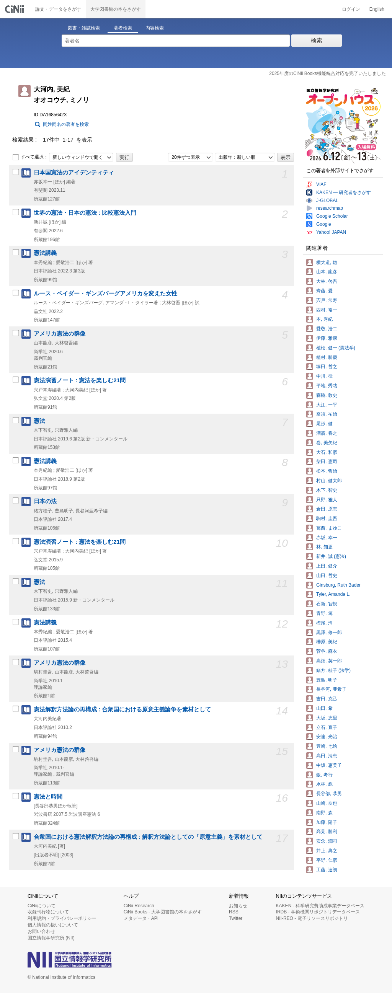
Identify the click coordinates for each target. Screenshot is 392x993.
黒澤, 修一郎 (329, 632)
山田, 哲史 (326, 575)
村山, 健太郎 (329, 480)
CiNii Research (139, 905)
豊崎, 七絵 (326, 746)
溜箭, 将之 (326, 433)
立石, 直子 (326, 727)
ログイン (351, 9)
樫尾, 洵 (324, 623)
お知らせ (238, 905)
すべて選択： (30, 157)
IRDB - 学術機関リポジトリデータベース (318, 912)
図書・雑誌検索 (84, 28)
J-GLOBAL (327, 200)
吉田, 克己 (326, 698)
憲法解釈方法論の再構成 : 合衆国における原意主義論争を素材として (122, 709)
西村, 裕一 (326, 310)
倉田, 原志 (326, 509)
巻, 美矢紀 (326, 442)
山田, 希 (324, 708)
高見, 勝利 (326, 831)
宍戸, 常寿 (326, 300)
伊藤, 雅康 (326, 338)
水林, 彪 (324, 784)
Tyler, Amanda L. (333, 594)
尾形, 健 (324, 423)
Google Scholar (332, 216)
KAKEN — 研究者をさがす (343, 192)
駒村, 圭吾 (326, 518)
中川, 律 (324, 376)
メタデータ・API (141, 918)
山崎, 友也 (326, 803)
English (376, 9)
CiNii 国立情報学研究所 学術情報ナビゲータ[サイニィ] (15, 9)
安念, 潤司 (326, 841)
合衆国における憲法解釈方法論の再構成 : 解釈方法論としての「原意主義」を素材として (148, 837)
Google (323, 224)
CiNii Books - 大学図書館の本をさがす (163, 912)
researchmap (329, 208)
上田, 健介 (326, 566)
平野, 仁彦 (326, 860)
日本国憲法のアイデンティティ (74, 173)
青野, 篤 (324, 613)
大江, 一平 (326, 405)
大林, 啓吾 (326, 281)
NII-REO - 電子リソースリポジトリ (312, 918)
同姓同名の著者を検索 (66, 124)
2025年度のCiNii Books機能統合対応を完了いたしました (327, 73)
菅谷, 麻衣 (326, 651)
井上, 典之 (326, 850)
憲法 (39, 421)
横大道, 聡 (326, 262)
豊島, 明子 (326, 680)
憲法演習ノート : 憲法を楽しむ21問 (80, 380)
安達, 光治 (326, 736)
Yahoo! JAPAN (331, 232)
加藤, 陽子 (326, 822)
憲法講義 (45, 253)
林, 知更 (324, 546)
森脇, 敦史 (326, 395)
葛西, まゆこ (329, 528)
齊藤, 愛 (324, 290)
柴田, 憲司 (326, 461)
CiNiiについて (42, 905)
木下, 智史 (326, 490)
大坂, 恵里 (326, 718)
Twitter (235, 918)
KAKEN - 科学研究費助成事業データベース (320, 905)
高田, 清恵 (326, 755)
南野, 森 (324, 812)
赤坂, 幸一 (326, 537)
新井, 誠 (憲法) (331, 556)
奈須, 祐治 (326, 414)
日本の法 (45, 501)
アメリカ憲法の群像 (59, 334)
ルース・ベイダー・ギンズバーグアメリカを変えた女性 (105, 293)
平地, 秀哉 (326, 385)
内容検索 (154, 28)
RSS (233, 912)
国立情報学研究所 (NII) (51, 938)
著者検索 (123, 28)
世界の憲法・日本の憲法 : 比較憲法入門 (85, 213)
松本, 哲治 (326, 471)
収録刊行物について (48, 912)
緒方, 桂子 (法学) (333, 670)
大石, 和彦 (326, 452)
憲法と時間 (48, 797)
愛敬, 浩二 (326, 328)
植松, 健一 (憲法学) (335, 348)
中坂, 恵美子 (329, 765)
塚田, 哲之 (326, 366)
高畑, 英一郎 (329, 661)
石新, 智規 (326, 604)
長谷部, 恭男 (329, 793)
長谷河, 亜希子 (331, 689)
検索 (316, 40)
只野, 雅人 (326, 499)
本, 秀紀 (324, 319)
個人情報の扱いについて (53, 925)
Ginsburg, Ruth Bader (338, 585)
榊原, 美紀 (326, 641)
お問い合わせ (41, 931)
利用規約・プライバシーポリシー (62, 918)
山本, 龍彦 (326, 271)
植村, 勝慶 (326, 357)
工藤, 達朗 (326, 869)
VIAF (321, 184)
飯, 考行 (324, 775)
